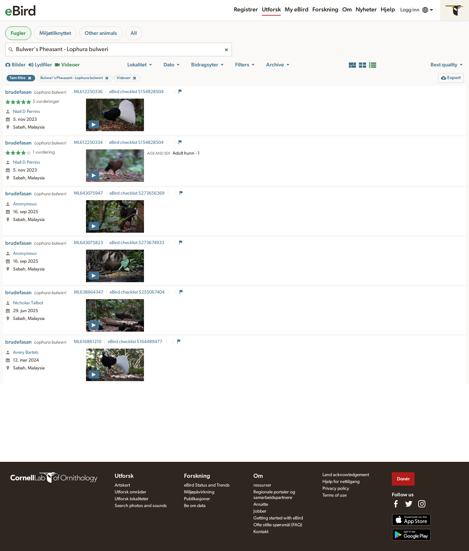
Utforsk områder (130, 492)
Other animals (101, 33)
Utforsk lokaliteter (132, 499)
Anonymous (25, 204)
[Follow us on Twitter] (409, 504)
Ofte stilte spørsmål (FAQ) (277, 525)
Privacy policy (335, 488)
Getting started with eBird (278, 518)
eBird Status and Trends (207, 485)
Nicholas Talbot (28, 303)
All (134, 33)
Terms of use (334, 495)
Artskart (122, 485)
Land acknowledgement (345, 475)
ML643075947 (88, 193)
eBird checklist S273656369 (137, 193)
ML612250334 (88, 142)
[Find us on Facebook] (396, 504)
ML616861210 (87, 341)
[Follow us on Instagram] (422, 504)
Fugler (18, 33)
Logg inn (409, 9)
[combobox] (118, 49)
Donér (403, 478)
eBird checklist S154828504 (136, 92)
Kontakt (260, 532)
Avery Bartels (25, 352)
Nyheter (366, 10)
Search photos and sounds (141, 505)
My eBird (296, 10)
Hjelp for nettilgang (341, 481)
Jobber (259, 511)
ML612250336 (88, 92)
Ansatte (260, 504)
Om (347, 10)
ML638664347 (88, 292)
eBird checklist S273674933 (137, 243)
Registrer (246, 10)
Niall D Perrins (26, 111)
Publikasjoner (197, 499)
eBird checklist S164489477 (135, 341)
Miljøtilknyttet (55, 33)
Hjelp (388, 10)
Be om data (195, 505)
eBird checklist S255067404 (137, 292)
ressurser (262, 485)
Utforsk (271, 10)
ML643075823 (88, 243)
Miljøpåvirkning (199, 492)
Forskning (325, 10)
